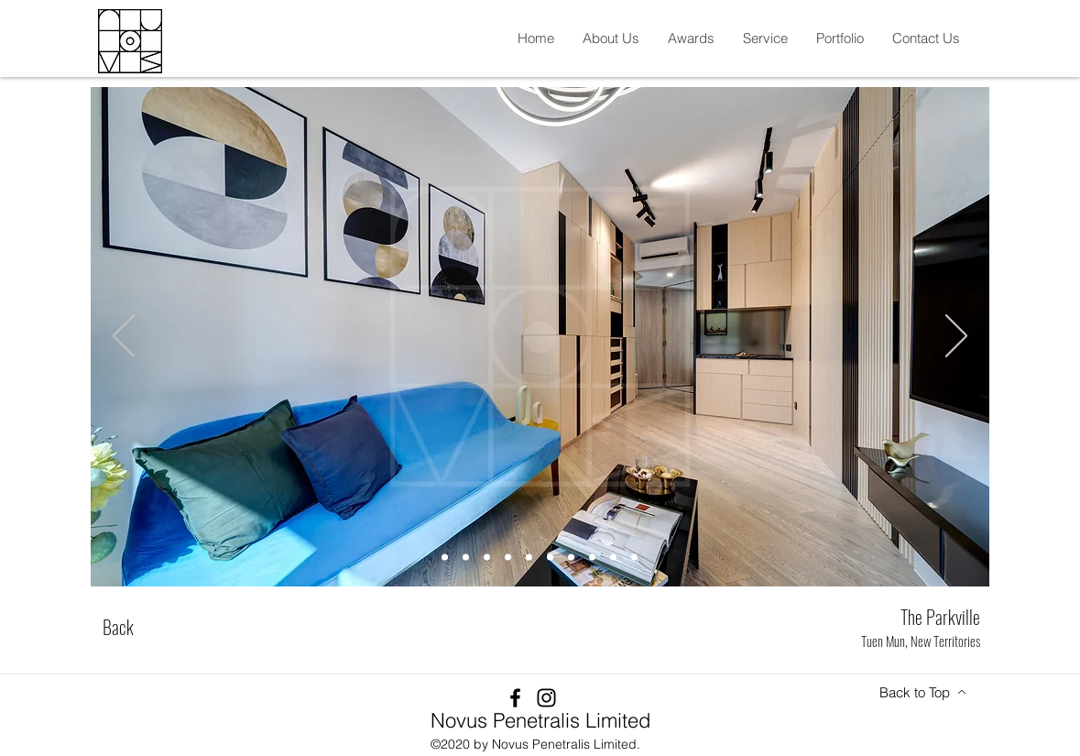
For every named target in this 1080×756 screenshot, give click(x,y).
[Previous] (124, 337)
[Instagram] (546, 697)
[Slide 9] (613, 557)
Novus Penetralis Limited (540, 720)
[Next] (956, 337)
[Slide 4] (508, 557)
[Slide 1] (445, 557)
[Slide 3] (487, 557)
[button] (610, 38)
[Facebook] (515, 697)
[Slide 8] (592, 557)
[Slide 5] (529, 557)
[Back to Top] (923, 692)
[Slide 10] (634, 557)
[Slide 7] (571, 557)
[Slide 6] (550, 557)
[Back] (118, 626)
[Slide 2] (466, 557)
